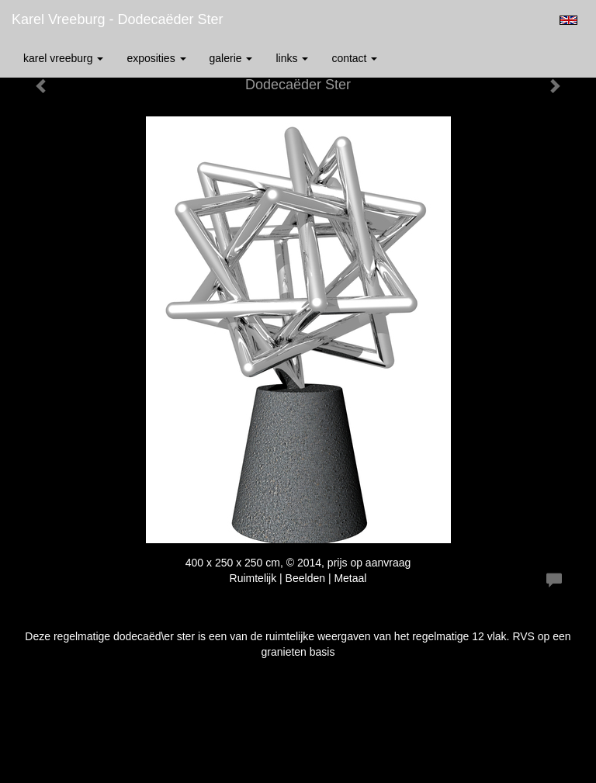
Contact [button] (354, 58)
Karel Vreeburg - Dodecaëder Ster (117, 19)
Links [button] (291, 58)
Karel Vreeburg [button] (63, 58)
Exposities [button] (155, 58)
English (568, 20)
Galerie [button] (231, 58)
